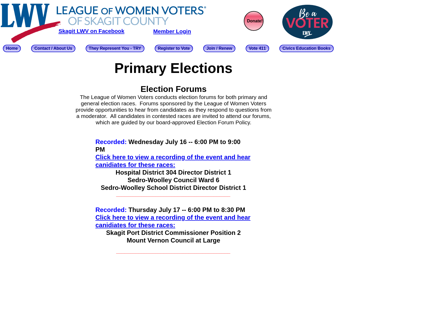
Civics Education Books (307, 48)
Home (12, 48)
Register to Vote (174, 48)
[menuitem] (17, 48)
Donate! (255, 21)
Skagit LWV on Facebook (91, 31)
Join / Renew (219, 48)
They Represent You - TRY (115, 48)
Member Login (172, 31)
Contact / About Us (53, 48)
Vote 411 (257, 48)
